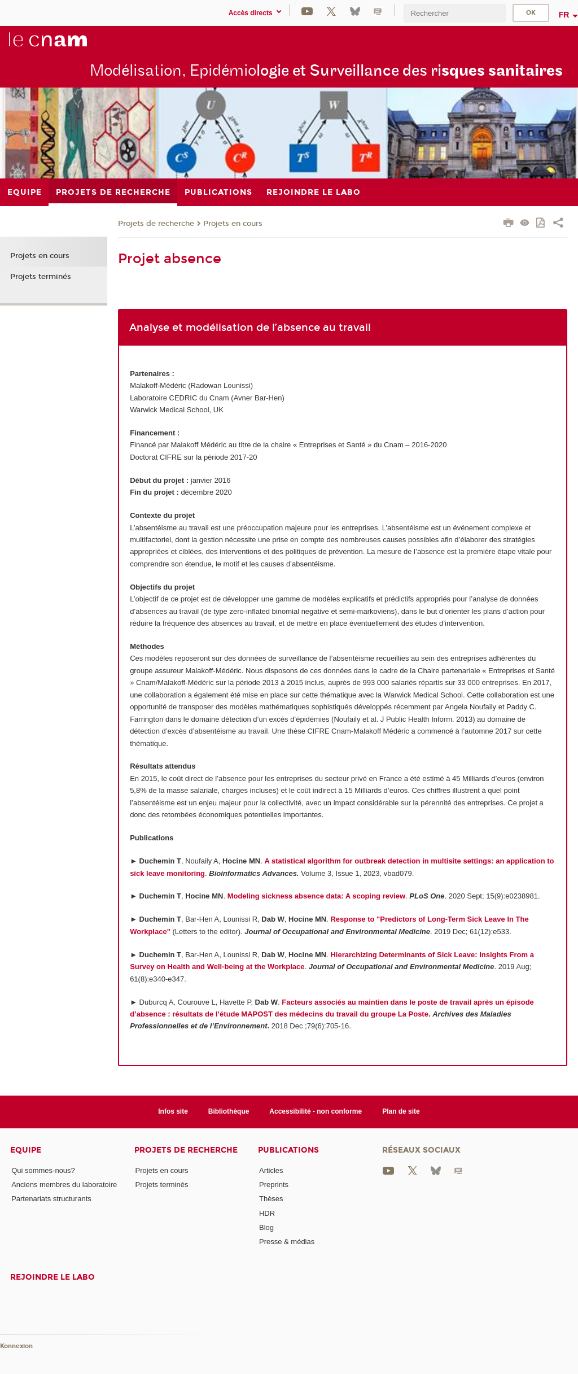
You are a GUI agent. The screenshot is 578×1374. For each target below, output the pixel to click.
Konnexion (16, 1346)
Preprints (273, 1184)
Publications (288, 1150)
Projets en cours (232, 223)
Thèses (271, 1198)
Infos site (173, 1111)
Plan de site (401, 1111)
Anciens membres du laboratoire (64, 1184)
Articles (271, 1170)
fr (564, 14)
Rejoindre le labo (52, 1277)
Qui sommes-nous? (43, 1170)
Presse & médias (286, 1241)
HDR (267, 1213)
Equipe (25, 1150)
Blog (266, 1227)
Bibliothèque (228, 1111)
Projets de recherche (156, 223)
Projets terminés (40, 276)
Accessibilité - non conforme (315, 1111)
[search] (454, 13)
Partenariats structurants (51, 1198)
